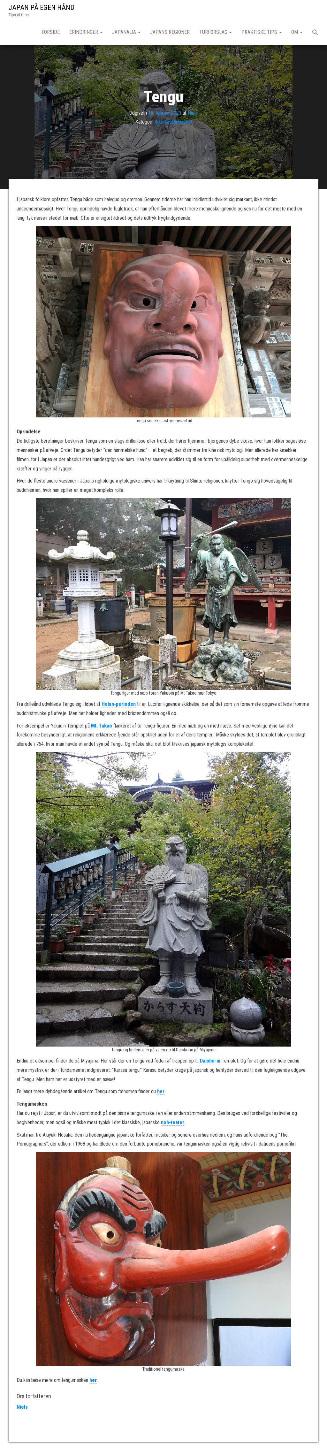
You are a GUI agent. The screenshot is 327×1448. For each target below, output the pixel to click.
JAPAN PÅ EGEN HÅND (41, 7)
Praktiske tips (261, 32)
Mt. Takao (102, 726)
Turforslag (215, 32)
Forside (51, 32)
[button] (315, 33)
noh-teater (172, 1122)
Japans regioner (170, 32)
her (160, 1091)
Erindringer (86, 32)
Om (296, 32)
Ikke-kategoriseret (173, 122)
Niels (193, 113)
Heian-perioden (119, 704)
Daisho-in (210, 1061)
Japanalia (126, 32)
